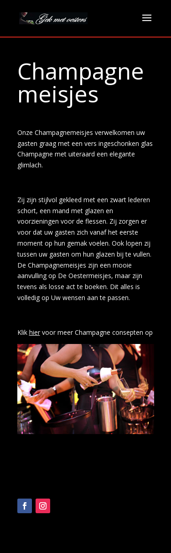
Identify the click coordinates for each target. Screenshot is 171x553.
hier (34, 332)
